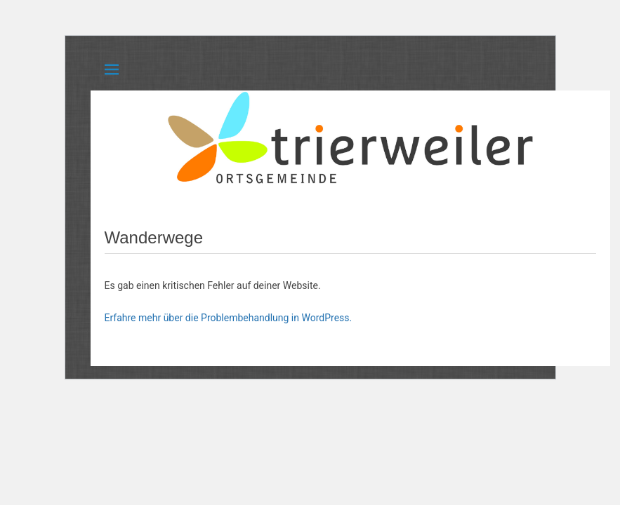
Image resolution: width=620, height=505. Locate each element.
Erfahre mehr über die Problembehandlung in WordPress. (228, 317)
